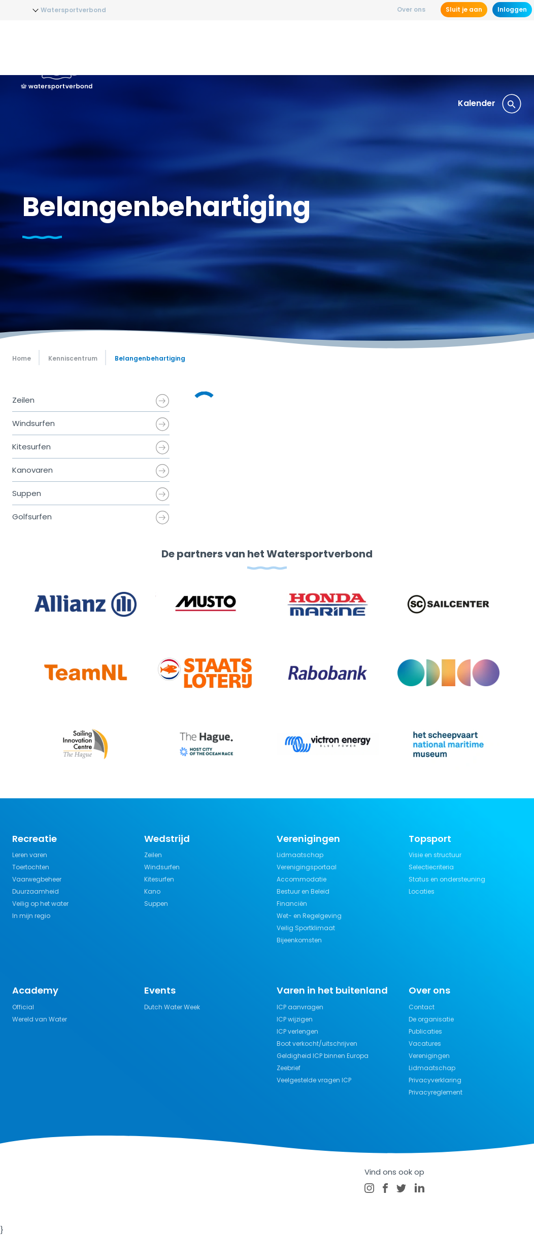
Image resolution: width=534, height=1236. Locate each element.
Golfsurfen (32, 516)
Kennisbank (380, 48)
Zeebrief (289, 1068)
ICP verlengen (297, 1031)
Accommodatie (301, 879)
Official (23, 1007)
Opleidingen (191, 48)
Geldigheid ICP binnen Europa (323, 1055)
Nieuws (139, 48)
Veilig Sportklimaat (306, 928)
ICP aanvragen (300, 1007)
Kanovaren (32, 470)
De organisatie (431, 1019)
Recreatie (324, 48)
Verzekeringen (446, 48)
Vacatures (425, 1043)
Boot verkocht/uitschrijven (317, 1043)
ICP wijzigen (295, 1019)
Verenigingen (429, 1055)
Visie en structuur (435, 855)
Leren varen (29, 855)
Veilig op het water (40, 903)
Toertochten (30, 867)
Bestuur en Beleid (303, 891)
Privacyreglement (435, 1092)
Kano (152, 891)
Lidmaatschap (300, 855)
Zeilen (23, 400)
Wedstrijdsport (259, 48)
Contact (422, 1007)
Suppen (26, 493)
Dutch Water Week (172, 1007)
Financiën (292, 903)
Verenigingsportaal (307, 867)
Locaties (422, 891)
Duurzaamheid (35, 891)
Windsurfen (33, 423)
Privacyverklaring (435, 1080)
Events (502, 48)
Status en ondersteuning (447, 879)
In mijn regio (31, 915)
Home (21, 358)
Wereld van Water (39, 1019)
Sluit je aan (464, 9)
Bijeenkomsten (299, 940)
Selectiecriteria (431, 867)
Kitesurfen (31, 446)
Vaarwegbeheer (36, 879)
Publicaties (425, 1031)
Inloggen (512, 9)
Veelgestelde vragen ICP (314, 1080)
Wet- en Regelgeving (309, 915)
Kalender (476, 103)
